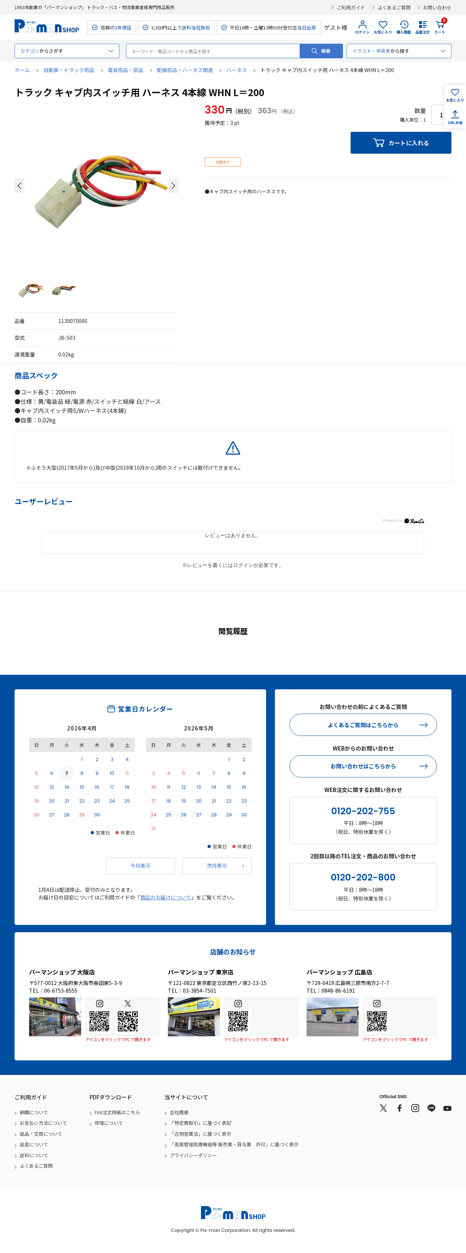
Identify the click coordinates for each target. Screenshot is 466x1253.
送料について (34, 1155)
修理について (109, 1122)
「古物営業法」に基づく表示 (200, 1133)
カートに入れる (408, 142)
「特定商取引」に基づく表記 (200, 1122)
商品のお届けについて (165, 897)
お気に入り (383, 32)
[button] (19, 185)
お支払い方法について (43, 1122)
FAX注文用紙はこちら (117, 1112)
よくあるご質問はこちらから (363, 725)
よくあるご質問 (394, 7)
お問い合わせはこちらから (363, 766)
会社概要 (179, 1112)
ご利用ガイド (351, 7)
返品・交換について (41, 1133)
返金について (34, 1144)
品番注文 (422, 32)
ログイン (362, 32)
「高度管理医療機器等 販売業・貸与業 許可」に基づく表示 (234, 1144)
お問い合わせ (437, 7)
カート (439, 27)
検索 (326, 50)
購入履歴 (403, 32)
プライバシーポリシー (193, 1155)
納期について (34, 1112)
